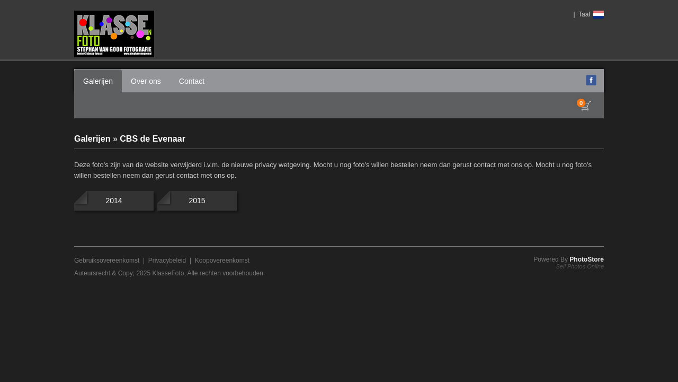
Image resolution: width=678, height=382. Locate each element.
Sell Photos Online (580, 266)
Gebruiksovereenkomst (106, 260)
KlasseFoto (168, 273)
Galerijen (98, 81)
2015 (197, 200)
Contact (191, 81)
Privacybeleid (167, 260)
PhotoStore (586, 259)
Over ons (146, 81)
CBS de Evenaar (152, 138)
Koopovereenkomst (222, 260)
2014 (113, 200)
